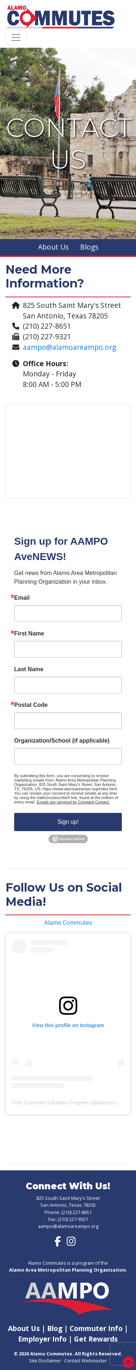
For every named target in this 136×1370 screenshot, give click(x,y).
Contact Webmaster (85, 1360)
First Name (29, 634)
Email (22, 598)
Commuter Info (97, 1328)
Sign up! (68, 822)
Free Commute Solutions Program (50, 1102)
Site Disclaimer (45, 1360)
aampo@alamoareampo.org (69, 347)
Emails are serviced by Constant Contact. (73, 802)
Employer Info (42, 1339)
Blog (54, 1328)
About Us (53, 247)
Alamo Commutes (68, 923)
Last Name (29, 669)
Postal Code (31, 705)
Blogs (89, 247)
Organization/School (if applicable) (62, 741)
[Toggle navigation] (16, 37)
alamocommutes (115, 1102)
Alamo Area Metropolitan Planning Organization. (68, 1270)
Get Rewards (96, 1339)
